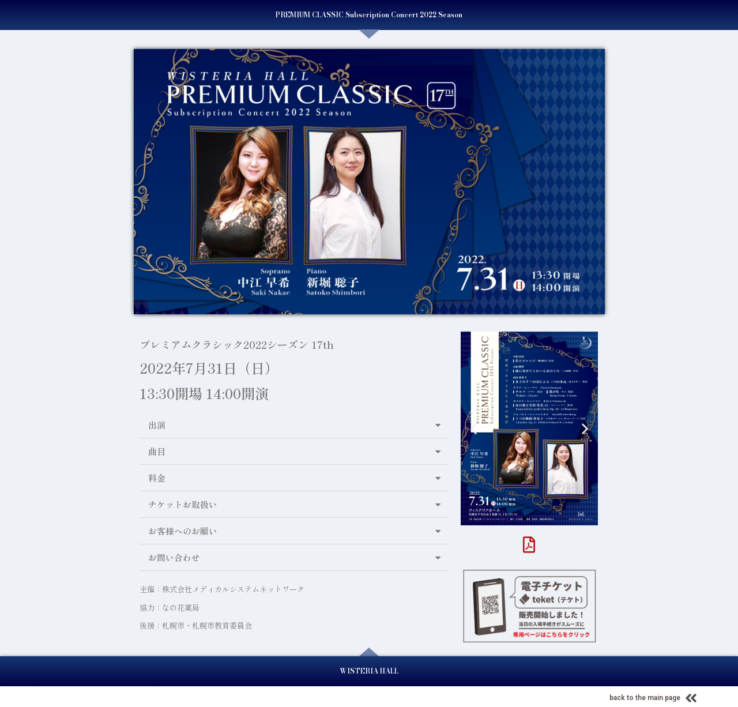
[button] (294, 425)
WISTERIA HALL (369, 670)
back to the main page (644, 698)
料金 (156, 478)
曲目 (156, 451)
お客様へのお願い (182, 531)
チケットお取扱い (182, 504)
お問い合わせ (174, 557)
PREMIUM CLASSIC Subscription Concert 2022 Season (369, 14)
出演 (156, 425)
